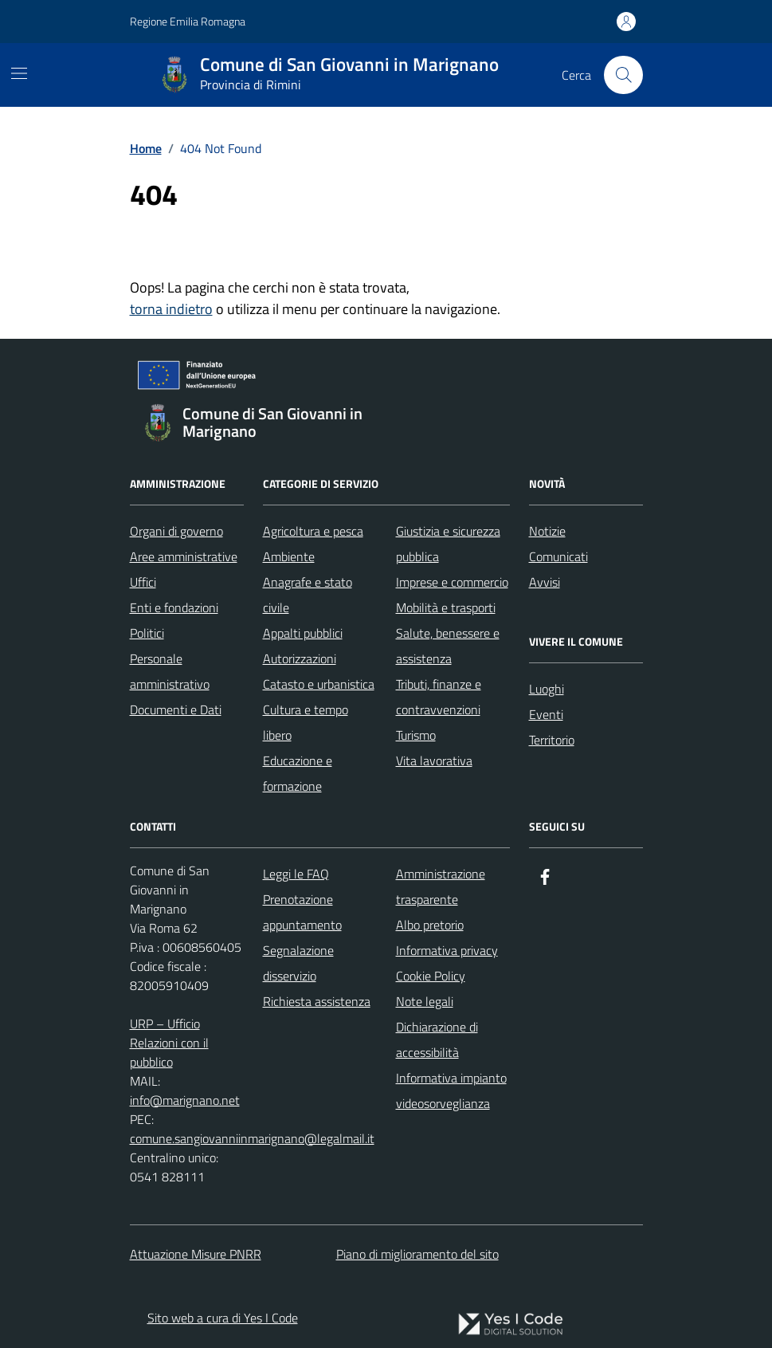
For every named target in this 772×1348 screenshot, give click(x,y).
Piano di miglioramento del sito (417, 1254)
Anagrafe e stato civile (307, 594)
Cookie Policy (430, 975)
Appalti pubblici (303, 633)
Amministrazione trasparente (440, 886)
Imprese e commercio (452, 581)
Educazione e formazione (297, 773)
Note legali (424, 1001)
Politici (147, 633)
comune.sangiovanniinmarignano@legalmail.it (252, 1138)
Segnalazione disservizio (298, 963)
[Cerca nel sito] (623, 75)
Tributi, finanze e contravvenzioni (438, 696)
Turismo (416, 735)
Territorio (551, 739)
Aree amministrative (183, 556)
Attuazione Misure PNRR (195, 1254)
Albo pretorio (430, 924)
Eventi (546, 714)
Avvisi (544, 581)
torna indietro (171, 309)
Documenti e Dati (175, 709)
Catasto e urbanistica (318, 684)
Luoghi (546, 688)
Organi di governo (176, 530)
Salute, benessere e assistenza (448, 645)
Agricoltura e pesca (313, 530)
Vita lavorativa (434, 760)
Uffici (143, 581)
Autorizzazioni (299, 658)
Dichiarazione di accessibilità (437, 1039)
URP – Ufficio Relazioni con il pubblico (169, 1042)
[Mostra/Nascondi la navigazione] (19, 73)
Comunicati (558, 556)
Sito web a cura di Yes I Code (222, 1317)
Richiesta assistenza (316, 1001)
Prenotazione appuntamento (302, 912)
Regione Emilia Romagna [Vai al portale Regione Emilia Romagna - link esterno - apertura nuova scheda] (187, 21)
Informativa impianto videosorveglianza (451, 1090)
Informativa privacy (447, 950)
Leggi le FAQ (296, 873)
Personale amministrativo (170, 671)
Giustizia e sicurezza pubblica (448, 543)
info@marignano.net (185, 1100)
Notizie (547, 530)
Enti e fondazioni (174, 607)
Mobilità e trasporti (446, 607)
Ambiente (289, 556)
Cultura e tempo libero (305, 722)
